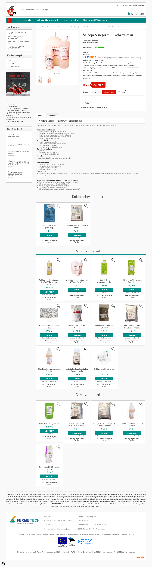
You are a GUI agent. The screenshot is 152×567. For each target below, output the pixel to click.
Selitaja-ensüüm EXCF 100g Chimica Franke (77, 424)
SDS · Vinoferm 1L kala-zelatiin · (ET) (95, 107)
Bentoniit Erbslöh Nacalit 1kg (49, 326)
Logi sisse (124, 5)
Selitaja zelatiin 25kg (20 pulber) (104, 370)
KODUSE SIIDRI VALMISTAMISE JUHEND (19, 153)
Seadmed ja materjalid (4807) (17, 33)
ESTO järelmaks (12, 107)
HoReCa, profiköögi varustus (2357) (16, 47)
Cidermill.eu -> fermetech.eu (19, 136)
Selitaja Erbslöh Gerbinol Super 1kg (131, 281)
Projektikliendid (100, 524)
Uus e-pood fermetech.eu (19, 144)
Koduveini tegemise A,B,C (14, 121)
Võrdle (124, 92)
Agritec (11, 64)
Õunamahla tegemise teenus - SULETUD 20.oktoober (19, 175)
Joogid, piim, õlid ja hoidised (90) (16, 37)
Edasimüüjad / (86, 524)
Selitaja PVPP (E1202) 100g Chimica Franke (104, 424)
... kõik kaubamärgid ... (17, 67)
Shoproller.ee (140, 556)
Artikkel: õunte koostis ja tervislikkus (18, 108)
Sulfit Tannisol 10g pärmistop (49, 227)
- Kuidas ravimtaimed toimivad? (16, 110)
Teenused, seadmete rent (70, 20)
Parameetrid (52, 115)
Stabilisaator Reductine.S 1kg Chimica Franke (132, 326)
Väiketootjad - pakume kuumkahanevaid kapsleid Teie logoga (19, 164)
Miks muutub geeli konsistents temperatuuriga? (54, 186)
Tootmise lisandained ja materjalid (75, 27)
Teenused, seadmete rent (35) (18, 42)
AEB (9, 60)
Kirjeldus (41, 115)
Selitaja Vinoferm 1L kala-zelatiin (117, 27)
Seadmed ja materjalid (22, 20)
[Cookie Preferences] (3, 563)
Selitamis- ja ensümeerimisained (96, 27)
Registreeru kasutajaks (136, 5)
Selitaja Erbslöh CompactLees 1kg (104, 281)
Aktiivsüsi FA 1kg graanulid (49, 423)
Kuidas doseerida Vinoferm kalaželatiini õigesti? (54, 184)
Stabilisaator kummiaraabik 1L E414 (49, 370)
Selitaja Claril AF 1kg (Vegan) (76, 326)
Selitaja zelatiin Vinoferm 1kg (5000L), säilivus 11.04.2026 (49, 282)
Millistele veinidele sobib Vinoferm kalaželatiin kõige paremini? (58, 182)
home (38, 27)
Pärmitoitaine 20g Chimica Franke (77, 227)
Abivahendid (60, 27)
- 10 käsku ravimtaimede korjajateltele (18, 112)
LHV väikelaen (11, 105)
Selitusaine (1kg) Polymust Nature (49, 468)
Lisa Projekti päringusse (129, 91)
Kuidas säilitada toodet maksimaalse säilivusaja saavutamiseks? (59, 189)
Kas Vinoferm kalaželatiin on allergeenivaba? (53, 187)
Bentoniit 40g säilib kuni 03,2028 (104, 326)
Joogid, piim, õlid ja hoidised (46, 20)
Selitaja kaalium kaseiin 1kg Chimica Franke (77, 370)
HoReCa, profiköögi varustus (95, 20)
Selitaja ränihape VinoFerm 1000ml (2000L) (77, 281)
